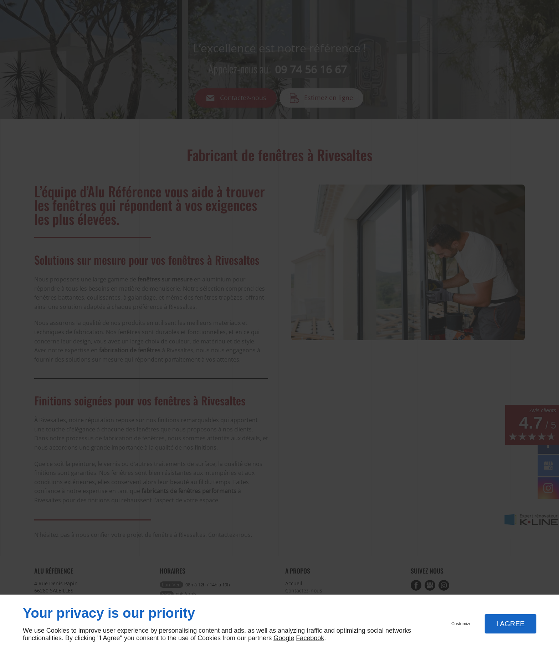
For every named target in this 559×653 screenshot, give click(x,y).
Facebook (310, 638)
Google (283, 638)
